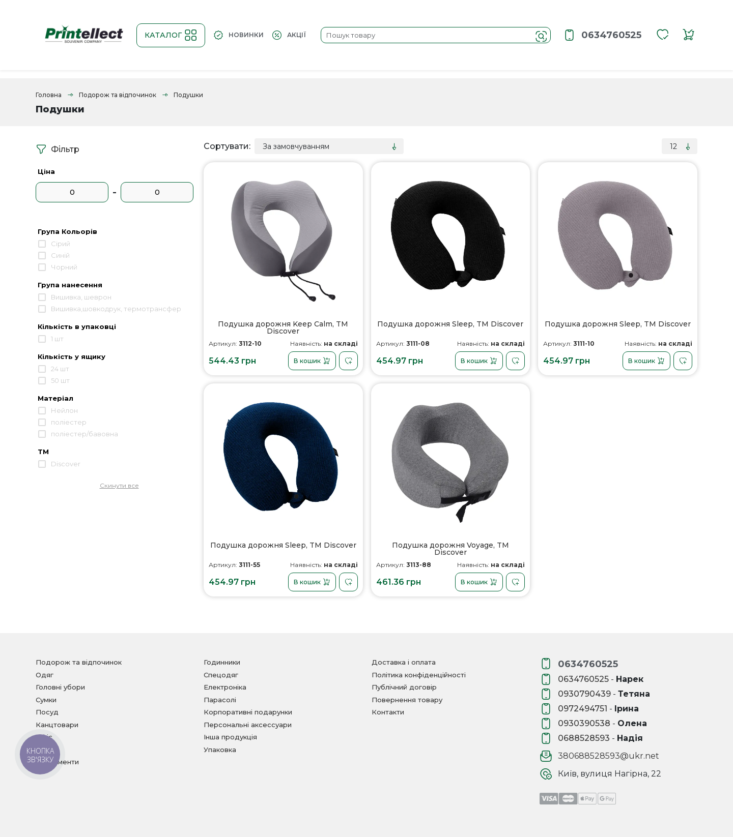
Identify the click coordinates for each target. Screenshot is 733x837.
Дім (42, 749)
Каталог (171, 35)
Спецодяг (221, 675)
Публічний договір (404, 687)
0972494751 (582, 708)
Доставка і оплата (404, 662)
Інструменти (57, 762)
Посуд (47, 712)
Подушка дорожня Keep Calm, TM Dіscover (283, 327)
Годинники (222, 662)
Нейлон (64, 410)
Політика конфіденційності (419, 675)
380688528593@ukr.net (608, 756)
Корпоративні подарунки (248, 712)
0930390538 (584, 723)
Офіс (44, 737)
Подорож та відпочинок (117, 95)
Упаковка (220, 749)
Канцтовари (57, 725)
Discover (65, 464)
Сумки (46, 700)
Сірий (60, 244)
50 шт (60, 380)
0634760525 (611, 35)
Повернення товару (407, 700)
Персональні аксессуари (248, 725)
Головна (49, 95)
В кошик (312, 361)
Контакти (388, 712)
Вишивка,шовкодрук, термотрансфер (116, 309)
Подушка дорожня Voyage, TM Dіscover (450, 549)
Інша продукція (230, 737)
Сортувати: (227, 146)
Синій (60, 255)
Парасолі (220, 700)
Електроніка (225, 687)
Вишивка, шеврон (81, 297)
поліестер (69, 422)
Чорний (64, 267)
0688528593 (584, 738)
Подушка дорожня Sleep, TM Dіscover (450, 324)
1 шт (57, 339)
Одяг (44, 675)
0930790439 (584, 694)
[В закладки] (348, 360)
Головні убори (60, 687)
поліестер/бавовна (84, 434)
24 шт (60, 369)
